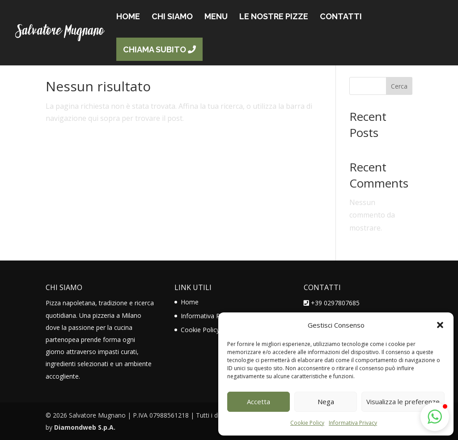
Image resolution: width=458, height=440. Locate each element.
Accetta (258, 401)
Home (190, 302)
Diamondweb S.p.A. (84, 427)
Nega (326, 401)
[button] (440, 324)
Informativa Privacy (353, 423)
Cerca (399, 86)
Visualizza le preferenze (403, 401)
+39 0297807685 (335, 303)
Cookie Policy (307, 423)
